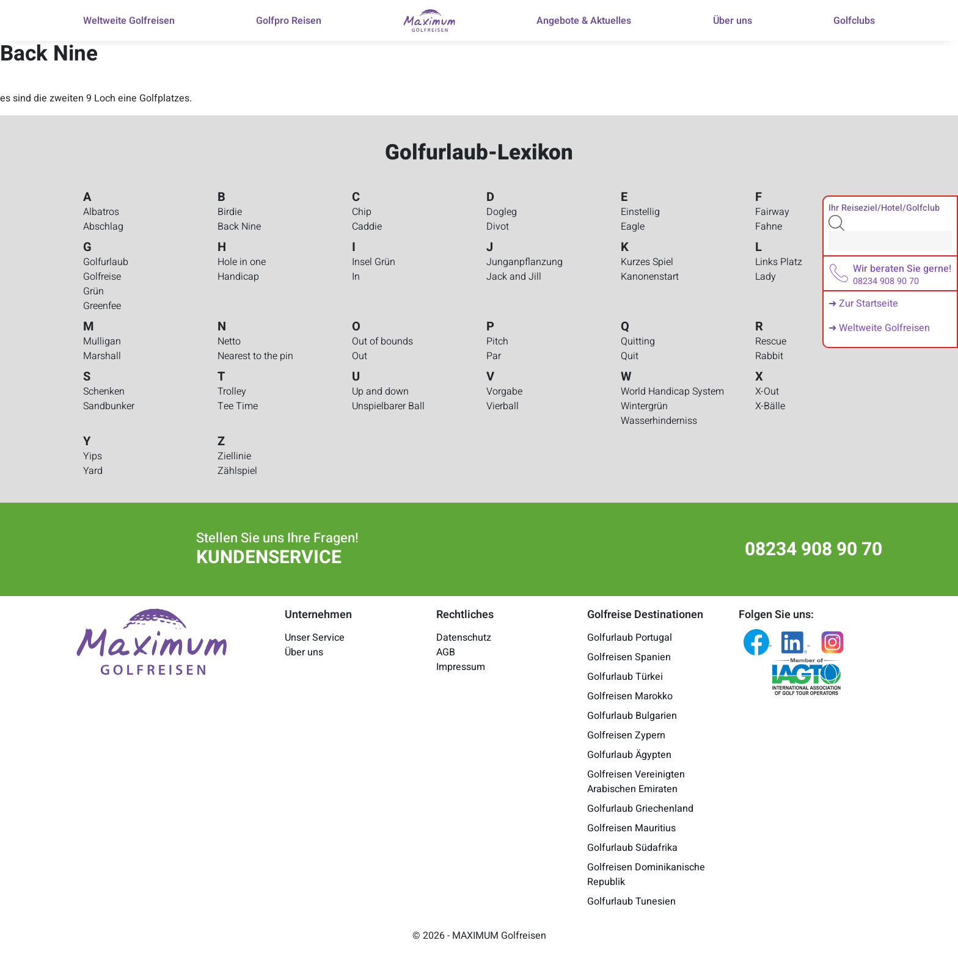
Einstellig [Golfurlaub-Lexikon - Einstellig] (640, 212)
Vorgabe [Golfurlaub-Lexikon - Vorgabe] (504, 391)
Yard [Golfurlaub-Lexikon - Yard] (93, 471)
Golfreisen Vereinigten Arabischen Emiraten (636, 781)
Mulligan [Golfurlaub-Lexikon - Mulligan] (102, 341)
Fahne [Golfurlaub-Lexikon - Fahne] (768, 226)
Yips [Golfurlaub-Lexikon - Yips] (92, 456)
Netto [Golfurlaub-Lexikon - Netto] (229, 341)
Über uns (304, 652)
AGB (445, 652)
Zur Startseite (868, 303)
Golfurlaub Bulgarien (632, 715)
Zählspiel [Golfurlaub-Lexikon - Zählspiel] (237, 471)
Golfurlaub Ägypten (629, 755)
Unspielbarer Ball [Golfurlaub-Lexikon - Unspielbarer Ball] (388, 406)
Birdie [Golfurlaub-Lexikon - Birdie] (230, 212)
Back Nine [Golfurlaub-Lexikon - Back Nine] (239, 226)
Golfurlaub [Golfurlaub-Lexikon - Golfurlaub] (105, 262)
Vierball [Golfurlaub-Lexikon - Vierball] (502, 406)
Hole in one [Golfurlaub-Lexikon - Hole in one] (242, 262)
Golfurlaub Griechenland (640, 808)
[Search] (890, 240)
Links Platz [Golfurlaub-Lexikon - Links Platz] (778, 262)
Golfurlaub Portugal (629, 637)
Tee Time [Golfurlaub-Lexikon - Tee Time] (238, 406)
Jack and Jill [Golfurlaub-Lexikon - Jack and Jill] (513, 276)
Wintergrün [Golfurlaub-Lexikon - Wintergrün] (644, 406)
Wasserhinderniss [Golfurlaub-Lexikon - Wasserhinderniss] (659, 420)
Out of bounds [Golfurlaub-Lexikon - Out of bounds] (382, 341)
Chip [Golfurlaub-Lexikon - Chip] (361, 212)
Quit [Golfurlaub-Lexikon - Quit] (629, 356)
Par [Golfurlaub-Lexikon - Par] (493, 356)
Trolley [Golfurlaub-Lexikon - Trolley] (232, 391)
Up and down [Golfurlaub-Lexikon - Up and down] (380, 391)
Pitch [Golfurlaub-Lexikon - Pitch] (497, 341)
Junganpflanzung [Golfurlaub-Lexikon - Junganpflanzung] (524, 262)
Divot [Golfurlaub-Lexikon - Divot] (497, 226)
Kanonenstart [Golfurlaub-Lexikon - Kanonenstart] (650, 276)
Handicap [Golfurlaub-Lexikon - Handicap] (238, 276)
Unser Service (315, 637)
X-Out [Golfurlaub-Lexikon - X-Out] (767, 391)
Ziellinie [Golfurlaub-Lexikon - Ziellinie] (234, 456)
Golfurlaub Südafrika (632, 847)
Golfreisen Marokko (630, 696)
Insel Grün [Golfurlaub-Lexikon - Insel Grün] (373, 262)
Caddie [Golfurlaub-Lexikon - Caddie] (367, 226)
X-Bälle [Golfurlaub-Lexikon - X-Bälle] (770, 406)
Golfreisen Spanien (629, 657)
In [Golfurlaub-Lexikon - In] (356, 276)
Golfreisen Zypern (626, 735)
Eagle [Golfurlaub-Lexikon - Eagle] (633, 226)
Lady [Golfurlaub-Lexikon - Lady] (765, 276)
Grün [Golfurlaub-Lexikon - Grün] (93, 291)
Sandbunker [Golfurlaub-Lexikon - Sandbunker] (108, 406)
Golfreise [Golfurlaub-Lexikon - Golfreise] (102, 276)
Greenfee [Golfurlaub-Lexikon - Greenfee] (102, 306)
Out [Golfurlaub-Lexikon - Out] (359, 356)
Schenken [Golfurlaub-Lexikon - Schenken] (104, 391)
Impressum (460, 667)
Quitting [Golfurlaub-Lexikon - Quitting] (638, 341)
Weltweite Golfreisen (884, 328)
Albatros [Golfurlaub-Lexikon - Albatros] (101, 212)
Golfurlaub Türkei (625, 676)
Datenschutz (463, 637)
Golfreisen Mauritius (631, 828)
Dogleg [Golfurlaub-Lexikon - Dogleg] (501, 212)
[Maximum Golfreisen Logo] (151, 640)
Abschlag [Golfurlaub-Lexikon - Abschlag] (103, 226)
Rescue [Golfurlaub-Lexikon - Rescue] (770, 341)
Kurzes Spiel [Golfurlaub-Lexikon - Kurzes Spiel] (647, 262)
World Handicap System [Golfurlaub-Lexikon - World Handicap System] (672, 391)
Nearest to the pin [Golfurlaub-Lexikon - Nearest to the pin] (255, 356)
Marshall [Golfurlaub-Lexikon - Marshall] (102, 356)
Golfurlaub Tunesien (631, 901)
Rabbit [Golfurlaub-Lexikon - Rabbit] (769, 356)
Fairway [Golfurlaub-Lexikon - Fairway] (772, 212)
